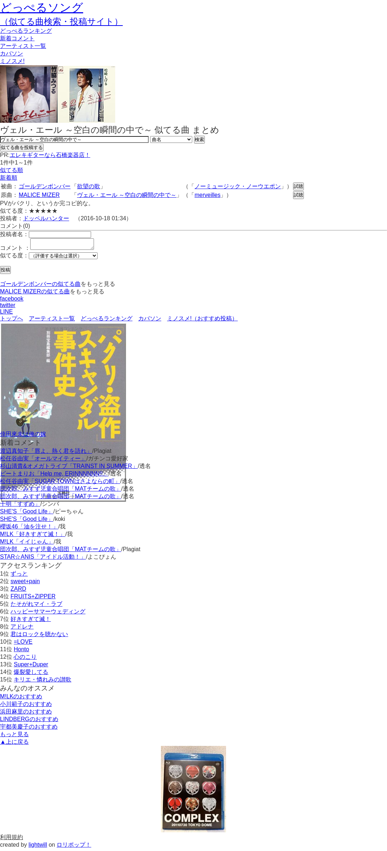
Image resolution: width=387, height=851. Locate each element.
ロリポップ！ (74, 847)
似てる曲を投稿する (22, 147)
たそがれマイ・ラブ (36, 606)
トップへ (11, 321)
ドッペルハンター (46, 218)
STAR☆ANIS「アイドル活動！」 (43, 559)
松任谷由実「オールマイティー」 (43, 461)
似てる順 (11, 170)
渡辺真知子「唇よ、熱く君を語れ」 (46, 453)
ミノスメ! (12, 61)
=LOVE (23, 644)
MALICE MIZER (39, 195)
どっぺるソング (41, 7)
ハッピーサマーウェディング (47, 614)
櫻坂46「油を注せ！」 (29, 529)
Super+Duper (31, 666)
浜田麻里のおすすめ (26, 714)
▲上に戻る (14, 744)
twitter (7, 307)
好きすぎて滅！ (30, 621)
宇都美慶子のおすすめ (29, 729)
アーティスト (23, 46)
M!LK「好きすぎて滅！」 (32, 536)
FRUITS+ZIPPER (32, 598)
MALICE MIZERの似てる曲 (35, 294)
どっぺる (26, 31)
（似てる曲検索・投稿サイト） (61, 21)
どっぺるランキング (106, 321)
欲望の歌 (88, 186)
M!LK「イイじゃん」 (27, 544)
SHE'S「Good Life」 (26, 513)
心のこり (25, 659)
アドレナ (21, 629)
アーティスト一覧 (52, 321)
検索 (199, 139)
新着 (17, 38)
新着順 (8, 178)
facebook (11, 301)
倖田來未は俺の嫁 (23, 436)
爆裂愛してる (31, 674)
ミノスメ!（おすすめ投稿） (202, 321)
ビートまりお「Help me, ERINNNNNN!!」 (54, 476)
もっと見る (14, 736)
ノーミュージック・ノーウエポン (237, 186)
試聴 (298, 186)
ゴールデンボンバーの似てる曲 (40, 286)
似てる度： (14, 258)
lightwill (37, 847)
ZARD (18, 591)
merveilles (207, 195)
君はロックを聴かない (39, 636)
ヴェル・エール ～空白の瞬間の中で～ (126, 195)
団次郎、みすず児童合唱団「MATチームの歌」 (60, 491)
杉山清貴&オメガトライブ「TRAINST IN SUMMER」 (69, 468)
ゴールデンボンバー (45, 186)
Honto (21, 651)
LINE (6, 314)
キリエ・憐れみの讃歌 (42, 682)
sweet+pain (25, 583)
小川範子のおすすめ (26, 706)
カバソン (11, 53)
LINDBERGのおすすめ (29, 721)
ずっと (19, 576)
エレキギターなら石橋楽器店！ (50, 155)
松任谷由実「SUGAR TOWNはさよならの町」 (60, 483)
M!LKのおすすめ (21, 698)
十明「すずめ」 (20, 506)
